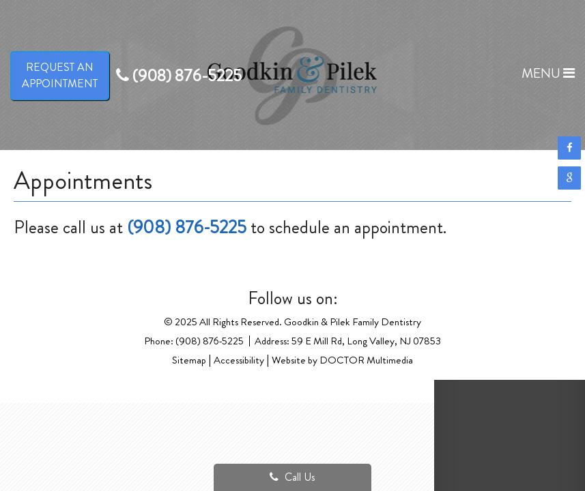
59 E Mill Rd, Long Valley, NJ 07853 (366, 340)
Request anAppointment (60, 75)
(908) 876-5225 (186, 227)
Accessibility (239, 360)
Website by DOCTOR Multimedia (342, 360)
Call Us (292, 477)
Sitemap (189, 360)
